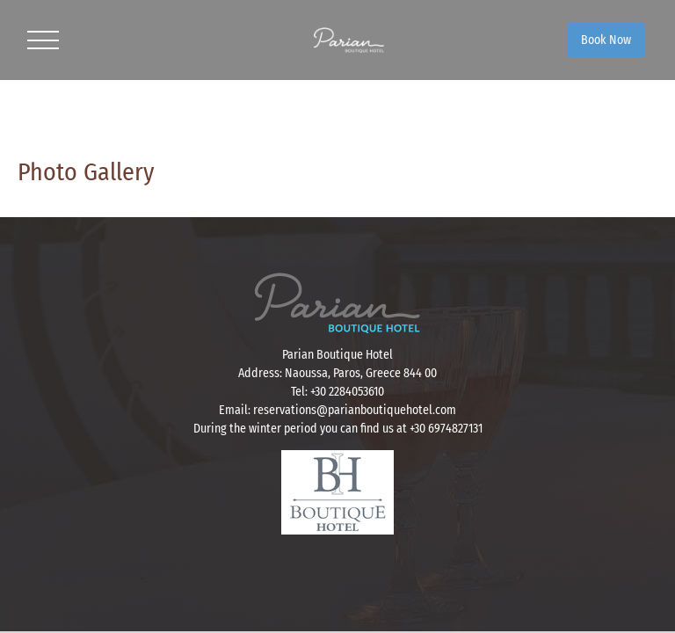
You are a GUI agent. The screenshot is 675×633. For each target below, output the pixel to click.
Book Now (606, 40)
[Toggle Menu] (43, 40)
